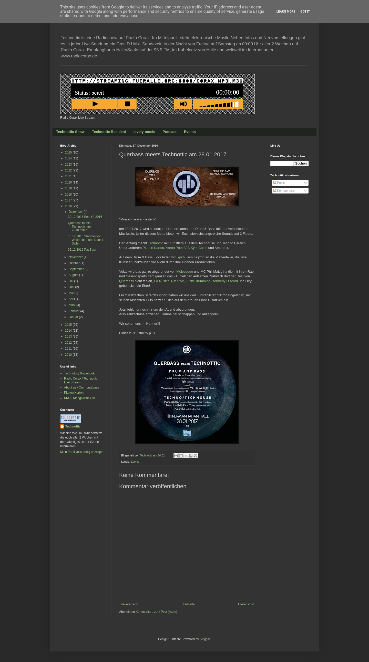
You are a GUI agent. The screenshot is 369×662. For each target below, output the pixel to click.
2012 (69, 342)
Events (190, 132)
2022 (69, 170)
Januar (74, 317)
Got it (305, 11)
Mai (72, 293)
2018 (69, 194)
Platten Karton (153, 248)
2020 (69, 182)
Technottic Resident (109, 132)
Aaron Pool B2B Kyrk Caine (186, 248)
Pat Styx (177, 281)
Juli (71, 281)
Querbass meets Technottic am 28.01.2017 (79, 226)
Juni (72, 287)
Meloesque (185, 271)
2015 (69, 325)
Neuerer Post (129, 604)
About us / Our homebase (81, 387)
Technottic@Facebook (79, 373)
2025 (69, 152)
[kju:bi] (181, 257)
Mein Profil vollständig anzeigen (82, 452)
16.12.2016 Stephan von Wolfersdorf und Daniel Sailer (85, 240)
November (76, 257)
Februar (74, 311)
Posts (279, 183)
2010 (69, 355)
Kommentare (284, 190)
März (72, 305)
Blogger (205, 639)
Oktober (74, 263)
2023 (69, 164)
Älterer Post (246, 604)
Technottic (155, 243)
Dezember (76, 211)
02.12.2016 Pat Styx (82, 249)
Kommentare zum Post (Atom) (156, 612)
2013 (69, 336)
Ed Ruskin (161, 281)
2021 (69, 176)
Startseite (188, 604)
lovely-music (144, 132)
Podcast (170, 132)
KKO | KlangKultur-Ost (79, 398)
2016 (69, 206)
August (74, 275)
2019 (69, 188)
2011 (69, 348)
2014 (69, 330)
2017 (69, 200)
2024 (69, 158)
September (77, 269)
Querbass (126, 281)
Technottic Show (70, 132)
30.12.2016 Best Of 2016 (85, 217)
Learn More (285, 11)
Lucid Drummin (212, 281)
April (72, 299)
